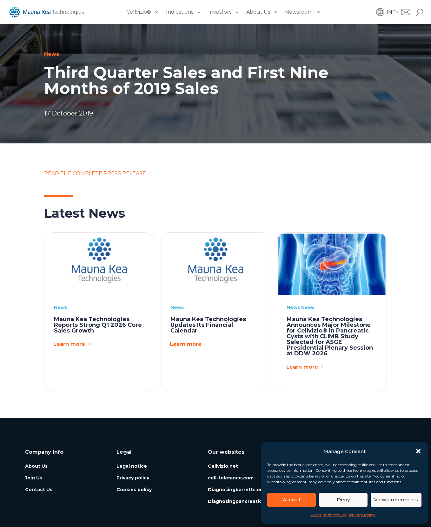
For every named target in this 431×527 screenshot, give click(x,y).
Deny (343, 500)
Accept (292, 500)
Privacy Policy (362, 514)
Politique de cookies (328, 514)
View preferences (396, 500)
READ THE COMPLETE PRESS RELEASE (95, 173)
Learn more (69, 344)
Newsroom (299, 12)
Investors (219, 12)
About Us (258, 12)
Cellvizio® (138, 12)
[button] (418, 451)
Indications (179, 12)
